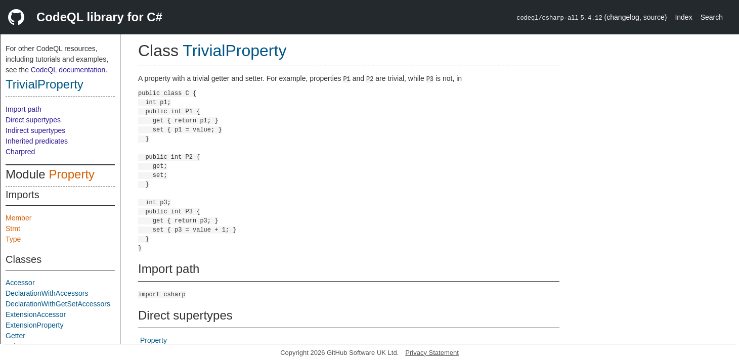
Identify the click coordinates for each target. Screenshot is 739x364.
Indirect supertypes (35, 130)
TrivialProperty (44, 84)
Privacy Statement (432, 352)
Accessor (20, 283)
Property (72, 174)
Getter (15, 336)
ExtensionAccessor (36, 314)
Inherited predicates (37, 141)
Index (683, 17)
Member (18, 218)
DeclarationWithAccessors (47, 293)
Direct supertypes (33, 120)
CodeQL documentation (68, 70)
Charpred (20, 152)
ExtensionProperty (34, 325)
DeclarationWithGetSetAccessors (58, 304)
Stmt (13, 228)
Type (13, 239)
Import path (23, 109)
